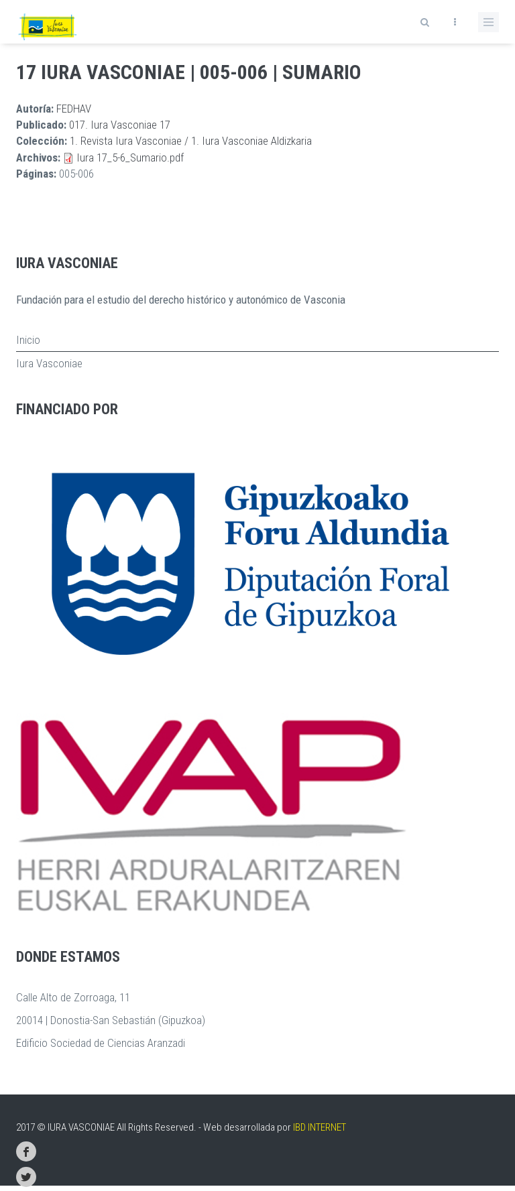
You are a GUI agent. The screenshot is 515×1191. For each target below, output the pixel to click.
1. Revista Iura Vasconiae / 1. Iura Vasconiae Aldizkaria (191, 140)
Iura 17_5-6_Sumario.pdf (130, 157)
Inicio (28, 340)
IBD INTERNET (319, 1127)
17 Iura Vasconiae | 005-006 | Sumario (188, 72)
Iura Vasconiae (49, 363)
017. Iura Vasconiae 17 (119, 124)
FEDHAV (73, 108)
